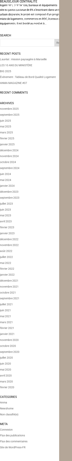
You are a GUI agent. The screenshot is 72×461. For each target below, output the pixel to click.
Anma (3, 402)
